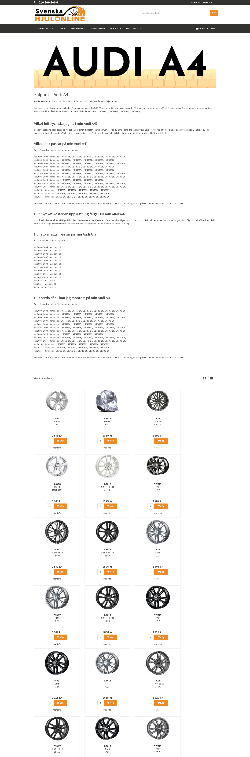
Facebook (185, 700)
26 (95, 662)
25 (88, 662)
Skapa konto (209, 2)
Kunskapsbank (133, 703)
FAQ (36, 721)
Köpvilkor (38, 716)
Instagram (185, 707)
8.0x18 (140, 421)
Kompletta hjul (45, 28)
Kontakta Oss (40, 708)
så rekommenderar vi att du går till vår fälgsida (172, 220)
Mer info (47, 447)
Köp (50, 440)
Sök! (214, 12)
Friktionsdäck (98, 28)
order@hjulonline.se (44, 699)
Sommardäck (78, 28)
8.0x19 (140, 618)
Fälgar (62, 28)
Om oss (37, 712)
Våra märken (132, 712)
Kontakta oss (133, 28)
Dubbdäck (115, 28)
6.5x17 (78, 618)
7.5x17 (47, 421)
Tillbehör (131, 716)
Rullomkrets (132, 707)
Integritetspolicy (134, 699)
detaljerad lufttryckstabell (153, 133)
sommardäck (206, 108)
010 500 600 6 (46, 2)
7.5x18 (171, 421)
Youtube (184, 713)
